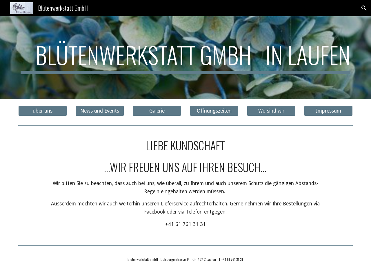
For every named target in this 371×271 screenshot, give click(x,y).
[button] (364, 8)
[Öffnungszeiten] (214, 111)
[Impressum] (328, 111)
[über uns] (43, 111)
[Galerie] (157, 111)
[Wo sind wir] (271, 111)
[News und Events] (100, 111)
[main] (185, 57)
